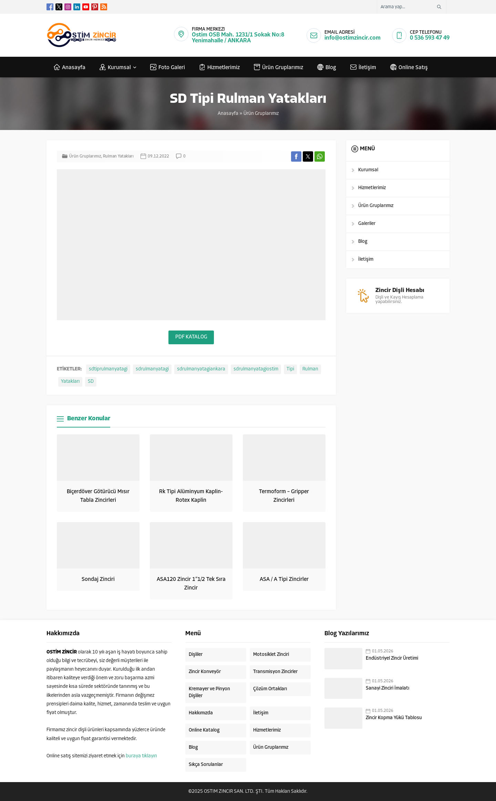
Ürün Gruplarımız (261, 113)
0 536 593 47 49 (430, 38)
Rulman (310, 369)
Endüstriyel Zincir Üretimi (392, 658)
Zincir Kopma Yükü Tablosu (394, 718)
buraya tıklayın (141, 756)
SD (91, 381)
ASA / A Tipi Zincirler (284, 579)
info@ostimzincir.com (352, 38)
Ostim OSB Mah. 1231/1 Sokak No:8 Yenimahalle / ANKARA (238, 38)
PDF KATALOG (191, 337)
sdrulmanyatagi (152, 369)
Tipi (290, 369)
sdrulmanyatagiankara (201, 369)
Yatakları (70, 381)
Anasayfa (228, 113)
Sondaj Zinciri (98, 579)
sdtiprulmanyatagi (108, 369)
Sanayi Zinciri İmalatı (387, 688)
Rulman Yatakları (118, 156)
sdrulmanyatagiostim (256, 369)
